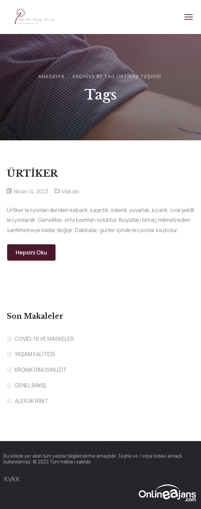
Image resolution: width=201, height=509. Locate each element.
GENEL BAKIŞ (30, 385)
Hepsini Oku (31, 252)
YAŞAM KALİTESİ (35, 354)
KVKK (12, 479)
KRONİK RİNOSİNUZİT (41, 369)
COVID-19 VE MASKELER (44, 339)
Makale (70, 191)
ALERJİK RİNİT (31, 401)
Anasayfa (51, 76)
